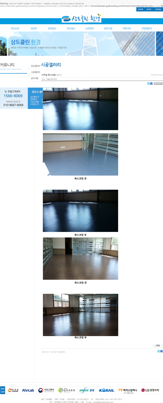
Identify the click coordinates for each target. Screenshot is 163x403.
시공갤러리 (35, 72)
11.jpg (48, 79)
